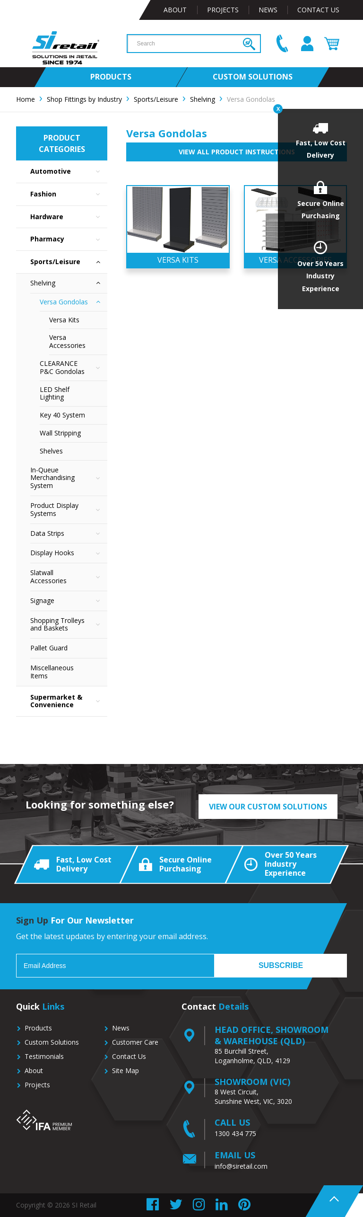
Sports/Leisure (68, 262)
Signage (68, 601)
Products (38, 1027)
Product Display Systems (68, 510)
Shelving (68, 283)
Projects (223, 9)
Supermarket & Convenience (68, 701)
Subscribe (281, 965)
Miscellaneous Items (52, 671)
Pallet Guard (49, 647)
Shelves (51, 450)
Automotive (68, 171)
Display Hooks (68, 553)
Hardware (68, 217)
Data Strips (68, 533)
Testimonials (44, 1056)
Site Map (125, 1070)
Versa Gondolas (73, 302)
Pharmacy (68, 239)
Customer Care (135, 1042)
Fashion (68, 194)
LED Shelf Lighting (54, 393)
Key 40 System (62, 414)
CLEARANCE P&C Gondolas (73, 368)
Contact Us (318, 9)
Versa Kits (64, 319)
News (268, 9)
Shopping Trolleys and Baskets (68, 625)
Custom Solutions (52, 1042)
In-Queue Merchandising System (68, 478)
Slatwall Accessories (68, 577)
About (175, 9)
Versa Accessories (67, 341)
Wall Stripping (60, 432)
